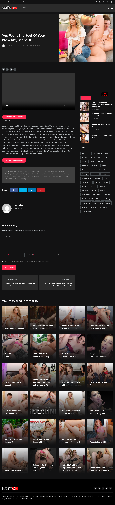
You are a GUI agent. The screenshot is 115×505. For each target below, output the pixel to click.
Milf (18, 176)
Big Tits (27, 171)
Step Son (65, 176)
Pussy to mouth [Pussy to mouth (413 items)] (98, 203)
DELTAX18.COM (27, 499)
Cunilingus (8, 174)
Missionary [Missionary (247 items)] (96, 194)
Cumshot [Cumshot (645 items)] (92, 170)
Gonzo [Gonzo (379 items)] (106, 182)
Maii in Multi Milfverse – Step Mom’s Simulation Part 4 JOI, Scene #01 (71, 468)
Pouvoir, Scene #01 (98, 442)
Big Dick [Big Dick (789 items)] (84, 157)
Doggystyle (27, 174)
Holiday (60, 174)
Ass (11, 171)
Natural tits (25, 176)
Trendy (107, 98)
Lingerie (13, 176)
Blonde (33, 171)
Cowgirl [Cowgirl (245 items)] (84, 170)
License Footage (100, 496)
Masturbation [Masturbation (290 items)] (86, 194)
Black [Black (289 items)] (99, 157)
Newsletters (82, 496)
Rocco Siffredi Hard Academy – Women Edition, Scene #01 (41, 382)
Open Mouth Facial (36, 176)
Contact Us (5, 496)
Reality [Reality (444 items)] (108, 203)
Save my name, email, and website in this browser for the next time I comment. (27, 261)
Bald (15, 171)
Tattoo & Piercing (19, 179)
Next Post (67, 279)
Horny (66, 174)
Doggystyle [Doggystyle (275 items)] (105, 174)
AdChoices (35, 496)
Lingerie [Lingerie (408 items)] (102, 190)
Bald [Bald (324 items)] (106, 153)
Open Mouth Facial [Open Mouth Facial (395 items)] (87, 199)
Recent (85, 98)
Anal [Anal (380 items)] (83, 153)
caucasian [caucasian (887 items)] (95, 165)
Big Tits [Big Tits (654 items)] (92, 157)
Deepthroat (17, 174)
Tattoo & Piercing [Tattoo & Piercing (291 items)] (87, 211)
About (25, 2)
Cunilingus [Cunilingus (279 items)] (85, 174)
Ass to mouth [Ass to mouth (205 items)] (98, 153)
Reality (58, 176)
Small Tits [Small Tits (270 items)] (93, 207)
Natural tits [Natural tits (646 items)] (107, 194)
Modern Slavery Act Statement (48, 496)
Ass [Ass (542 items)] (89, 153)
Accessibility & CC (25, 496)
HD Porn (54, 174)
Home (24, 9)
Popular (97, 98)
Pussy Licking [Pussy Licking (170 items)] (86, 203)
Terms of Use (14, 496)
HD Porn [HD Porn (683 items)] (102, 186)
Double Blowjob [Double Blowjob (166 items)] (86, 178)
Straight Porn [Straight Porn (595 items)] (104, 207)
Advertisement (16, 2)
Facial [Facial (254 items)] (107, 178)
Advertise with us (64, 496)
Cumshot (61, 171)
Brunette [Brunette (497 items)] (100, 161)
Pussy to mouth (49, 176)
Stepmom (8, 179)
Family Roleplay (37, 174)
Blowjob (39, 171)
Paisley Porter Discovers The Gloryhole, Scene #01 (43, 468)
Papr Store (74, 496)
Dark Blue (19, 205)
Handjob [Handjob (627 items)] (84, 186)
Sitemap (109, 496)
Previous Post (11, 279)
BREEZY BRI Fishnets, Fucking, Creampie (99, 115)
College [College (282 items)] (104, 165)
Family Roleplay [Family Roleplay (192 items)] (86, 182)
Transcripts (91, 496)
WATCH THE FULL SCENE (14, 117)
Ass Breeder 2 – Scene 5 (14, 328)
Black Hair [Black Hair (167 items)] (108, 157)
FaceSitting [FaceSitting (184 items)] (98, 178)
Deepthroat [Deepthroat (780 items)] (95, 174)
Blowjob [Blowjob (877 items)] (92, 161)
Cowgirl (54, 171)
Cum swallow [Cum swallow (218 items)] (103, 170)
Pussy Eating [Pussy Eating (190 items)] (106, 199)
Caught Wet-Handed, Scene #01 (102, 136)
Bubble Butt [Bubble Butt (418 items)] (85, 165)
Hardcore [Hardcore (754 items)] (93, 186)
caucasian (46, 171)
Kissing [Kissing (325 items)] (94, 190)
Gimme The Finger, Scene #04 (101, 125)
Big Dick (20, 171)
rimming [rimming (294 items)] (84, 207)
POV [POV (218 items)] (97, 199)
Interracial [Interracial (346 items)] (85, 190)
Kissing (7, 176)
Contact (31, 2)
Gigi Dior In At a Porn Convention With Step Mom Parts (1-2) (102, 105)
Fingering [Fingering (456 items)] (98, 182)
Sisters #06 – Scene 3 (14, 470)
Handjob (47, 174)
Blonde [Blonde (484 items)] (84, 161)
